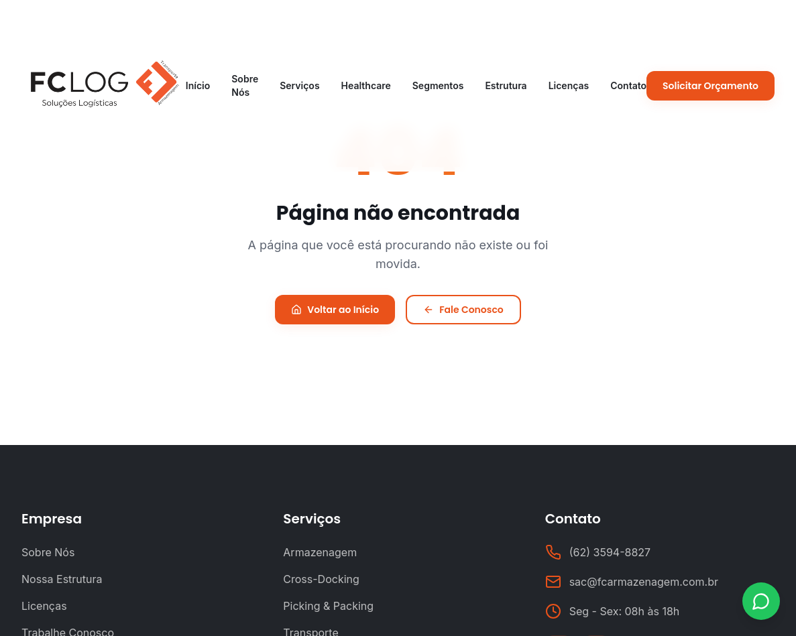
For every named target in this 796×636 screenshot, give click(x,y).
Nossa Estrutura (62, 579)
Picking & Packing (328, 606)
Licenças (569, 85)
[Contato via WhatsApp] (761, 601)
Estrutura (505, 85)
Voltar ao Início (335, 309)
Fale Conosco (463, 309)
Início (198, 85)
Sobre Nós (244, 85)
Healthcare (366, 85)
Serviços (299, 85)
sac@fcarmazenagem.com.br (643, 581)
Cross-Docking (321, 579)
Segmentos (438, 85)
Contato (628, 85)
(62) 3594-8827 (609, 552)
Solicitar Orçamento (710, 85)
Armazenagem (320, 552)
